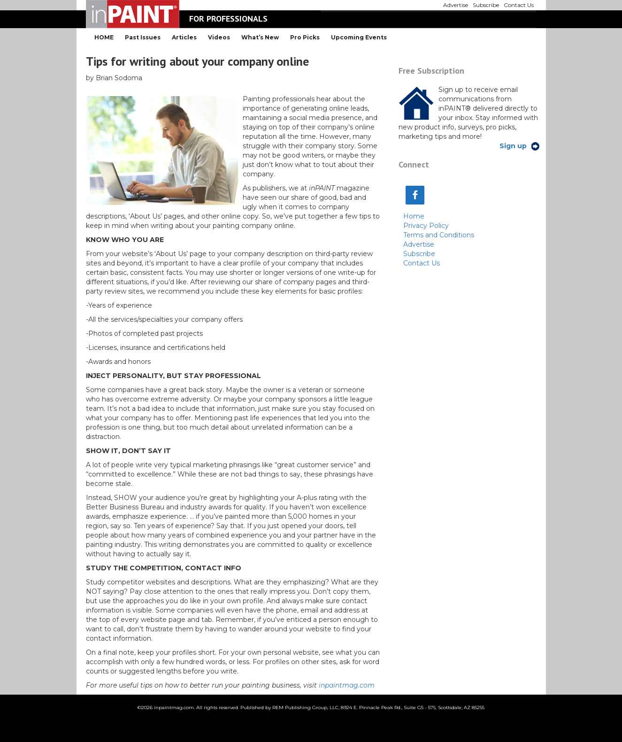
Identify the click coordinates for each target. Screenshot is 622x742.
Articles (184, 37)
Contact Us (421, 263)
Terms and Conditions (438, 235)
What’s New (260, 37)
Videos (219, 37)
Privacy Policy (426, 225)
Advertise (418, 244)
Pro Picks (305, 37)
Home (413, 216)
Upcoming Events (359, 37)
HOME (104, 37)
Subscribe (419, 254)
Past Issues (143, 37)
